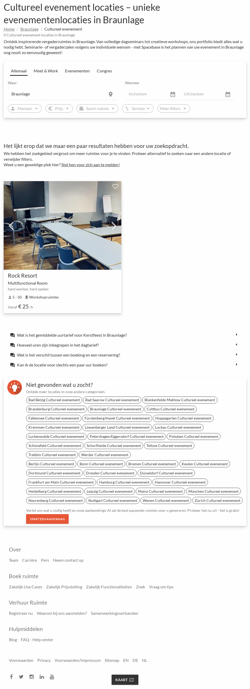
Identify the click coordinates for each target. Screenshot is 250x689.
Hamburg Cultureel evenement (124, 482)
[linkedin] (43, 676)
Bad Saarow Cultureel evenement (112, 400)
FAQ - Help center (37, 639)
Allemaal (19, 70)
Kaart (124, 679)
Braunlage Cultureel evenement (115, 409)
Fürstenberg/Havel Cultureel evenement (117, 418)
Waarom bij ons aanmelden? (62, 613)
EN (126, 660)
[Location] (63, 94)
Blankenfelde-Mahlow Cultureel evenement (180, 400)
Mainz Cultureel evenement (160, 491)
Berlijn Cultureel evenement (51, 464)
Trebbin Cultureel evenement (52, 454)
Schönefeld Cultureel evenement (54, 445)
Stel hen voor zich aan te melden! (90, 164)
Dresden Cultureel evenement (110, 473)
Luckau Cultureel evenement (178, 427)
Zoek (140, 586)
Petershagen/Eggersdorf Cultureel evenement (127, 436)
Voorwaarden (21, 660)
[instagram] (33, 676)
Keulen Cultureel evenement (205, 464)
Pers (45, 560)
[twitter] (23, 676)
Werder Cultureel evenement (104, 454)
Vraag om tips (161, 586)
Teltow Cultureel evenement (169, 445)
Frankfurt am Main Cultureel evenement (61, 482)
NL (144, 660)
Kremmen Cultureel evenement (53, 427)
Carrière (29, 560)
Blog (13, 639)
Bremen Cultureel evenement (152, 464)
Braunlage (29, 28)
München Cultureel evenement (213, 491)
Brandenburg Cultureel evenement (56, 409)
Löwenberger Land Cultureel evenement (117, 427)
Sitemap (112, 660)
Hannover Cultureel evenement (180, 482)
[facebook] (13, 676)
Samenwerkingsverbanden (114, 613)
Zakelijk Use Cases (25, 586)
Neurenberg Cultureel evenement (55, 500)
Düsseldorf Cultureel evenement (166, 473)
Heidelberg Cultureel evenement (54, 491)
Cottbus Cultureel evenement (170, 409)
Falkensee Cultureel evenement (53, 418)
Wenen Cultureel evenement (166, 500)
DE (135, 660)
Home (9, 28)
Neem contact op (68, 560)
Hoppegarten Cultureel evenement (183, 418)
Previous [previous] (11, 225)
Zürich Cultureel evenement (217, 500)
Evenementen (77, 70)
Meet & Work (46, 70)
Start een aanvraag (47, 519)
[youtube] (53, 676)
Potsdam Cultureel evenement (193, 436)
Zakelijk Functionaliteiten (109, 586)
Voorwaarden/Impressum (78, 660)
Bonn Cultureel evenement (101, 464)
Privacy (44, 660)
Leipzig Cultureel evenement (110, 491)
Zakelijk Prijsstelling (64, 586)
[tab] (125, 335)
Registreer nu (21, 613)
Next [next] (114, 225)
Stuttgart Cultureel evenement (112, 500)
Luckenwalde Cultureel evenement (56, 436)
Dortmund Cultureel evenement (54, 473)
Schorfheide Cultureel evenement (114, 445)
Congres (104, 70)
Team (13, 560)
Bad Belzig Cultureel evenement (54, 400)
